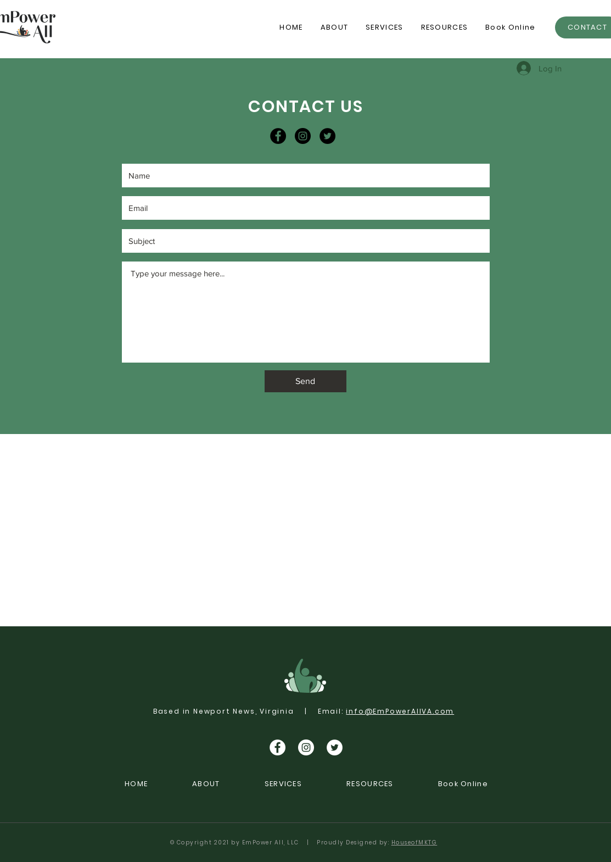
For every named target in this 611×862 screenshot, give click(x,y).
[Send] (305, 381)
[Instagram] (303, 136)
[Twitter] (327, 136)
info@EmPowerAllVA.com (400, 711)
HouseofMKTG (414, 842)
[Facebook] (278, 136)
